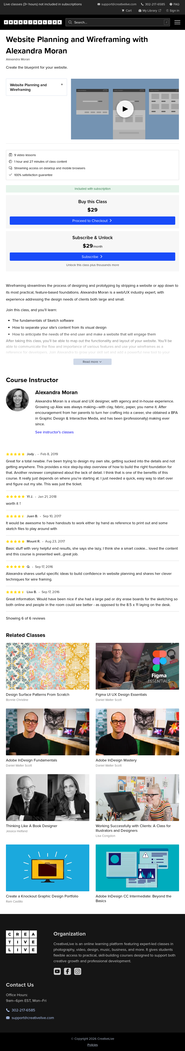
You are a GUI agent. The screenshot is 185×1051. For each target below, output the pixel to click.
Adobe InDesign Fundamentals (31, 760)
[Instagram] (77, 971)
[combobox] (118, 22)
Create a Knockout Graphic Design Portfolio (42, 896)
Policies (92, 1045)
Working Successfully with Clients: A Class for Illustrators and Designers (133, 828)
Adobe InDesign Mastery (116, 760)
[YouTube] (57, 971)
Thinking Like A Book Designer (31, 825)
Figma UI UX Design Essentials (121, 694)
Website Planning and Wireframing (28, 87)
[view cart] (128, 10)
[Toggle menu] (177, 22)
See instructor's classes (54, 432)
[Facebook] (67, 971)
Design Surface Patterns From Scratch (37, 694)
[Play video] (125, 109)
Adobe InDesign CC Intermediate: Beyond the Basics (133, 898)
